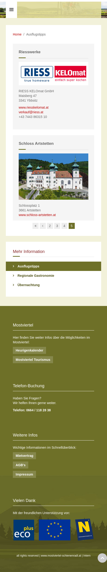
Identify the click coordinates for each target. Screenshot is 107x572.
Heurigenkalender (29, 350)
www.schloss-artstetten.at (37, 215)
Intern (87, 555)
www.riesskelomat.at (34, 107)
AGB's (20, 465)
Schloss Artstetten (36, 143)
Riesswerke (30, 52)
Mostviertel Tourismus (33, 360)
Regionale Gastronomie (36, 275)
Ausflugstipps (28, 266)
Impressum (24, 474)
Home (17, 34)
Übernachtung (29, 285)
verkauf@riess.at (31, 112)
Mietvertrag (24, 456)
